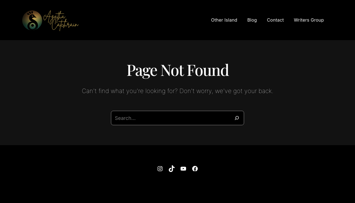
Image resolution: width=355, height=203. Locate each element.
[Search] (237, 118)
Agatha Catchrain (169, 189)
